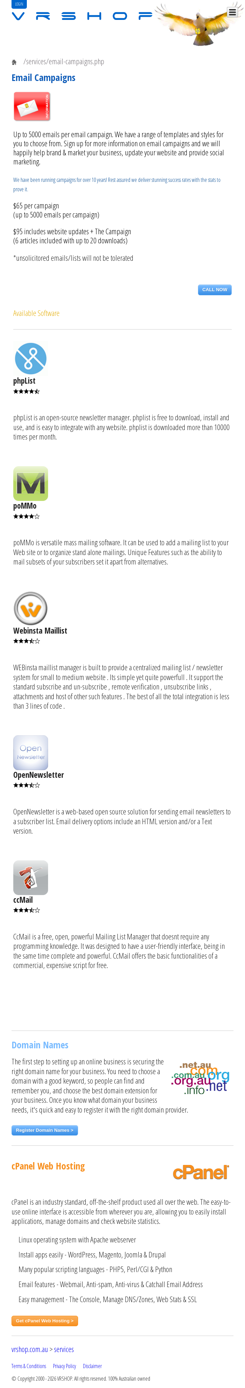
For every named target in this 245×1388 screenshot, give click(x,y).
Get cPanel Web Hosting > (45, 1320)
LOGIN (19, 4)
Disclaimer (92, 1366)
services (64, 1349)
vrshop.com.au (30, 1349)
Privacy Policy (64, 1366)
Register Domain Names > (45, 1130)
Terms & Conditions (29, 1366)
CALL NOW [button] (215, 289)
